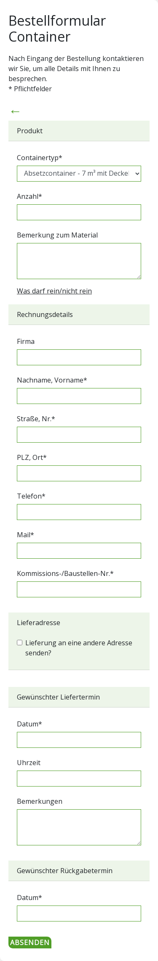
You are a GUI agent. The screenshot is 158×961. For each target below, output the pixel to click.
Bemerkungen (39, 801)
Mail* (25, 534)
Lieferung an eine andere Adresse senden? (78, 647)
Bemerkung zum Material (57, 235)
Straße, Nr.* (36, 418)
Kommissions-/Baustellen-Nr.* (65, 573)
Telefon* (31, 496)
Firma (26, 341)
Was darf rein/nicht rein (54, 291)
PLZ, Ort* (32, 457)
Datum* (29, 724)
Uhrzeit (28, 762)
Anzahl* (29, 196)
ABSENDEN (30, 942)
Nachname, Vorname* (52, 380)
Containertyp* (39, 157)
